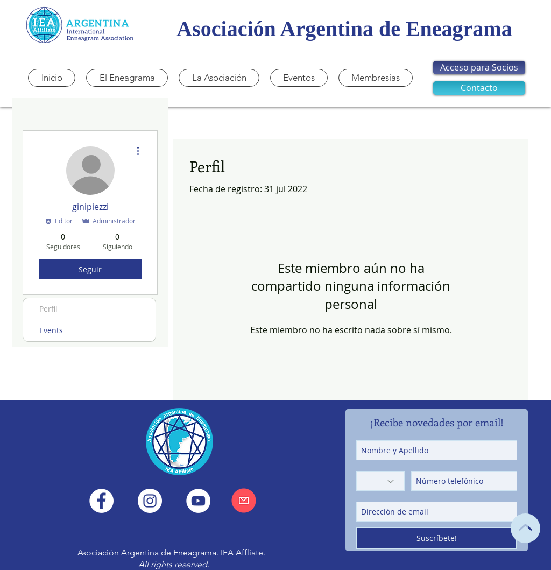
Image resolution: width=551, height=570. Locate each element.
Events (51, 330)
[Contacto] (479, 88)
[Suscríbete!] (436, 538)
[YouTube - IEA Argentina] (198, 501)
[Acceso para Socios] (479, 67)
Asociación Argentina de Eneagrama (344, 29)
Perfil (48, 309)
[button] (219, 78)
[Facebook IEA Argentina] (101, 501)
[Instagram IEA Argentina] (150, 501)
